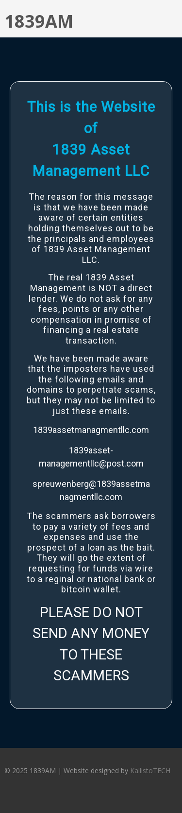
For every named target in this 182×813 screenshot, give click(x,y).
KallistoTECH (150, 770)
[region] (91, 392)
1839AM (38, 21)
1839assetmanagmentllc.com (91, 430)
